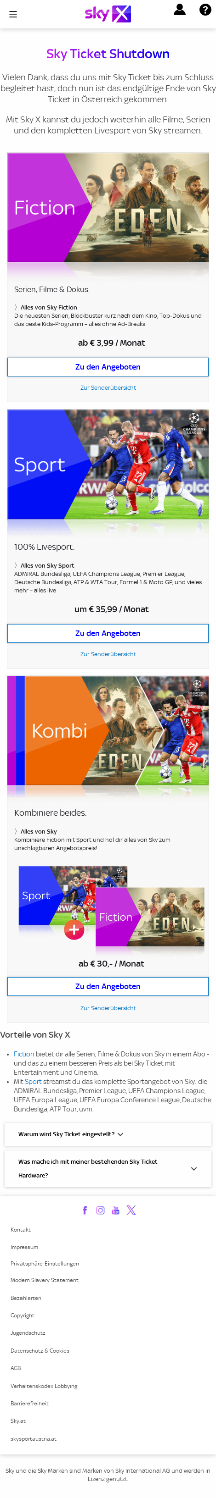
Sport (33, 1082)
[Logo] (108, 14)
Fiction (24, 1054)
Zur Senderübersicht (108, 387)
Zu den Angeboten (108, 366)
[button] (180, 10)
